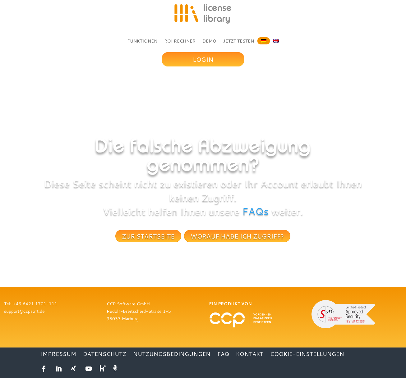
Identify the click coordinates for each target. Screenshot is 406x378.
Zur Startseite (148, 236)
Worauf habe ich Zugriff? (237, 236)
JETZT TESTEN (238, 41)
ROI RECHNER (180, 41)
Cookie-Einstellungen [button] (307, 355)
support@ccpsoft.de (24, 311)
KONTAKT (249, 355)
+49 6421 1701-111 (35, 304)
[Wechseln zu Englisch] (276, 40)
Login (203, 59)
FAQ (223, 355)
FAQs (255, 211)
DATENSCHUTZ (104, 355)
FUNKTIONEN (142, 41)
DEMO (209, 41)
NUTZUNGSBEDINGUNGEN (171, 355)
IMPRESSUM (58, 355)
